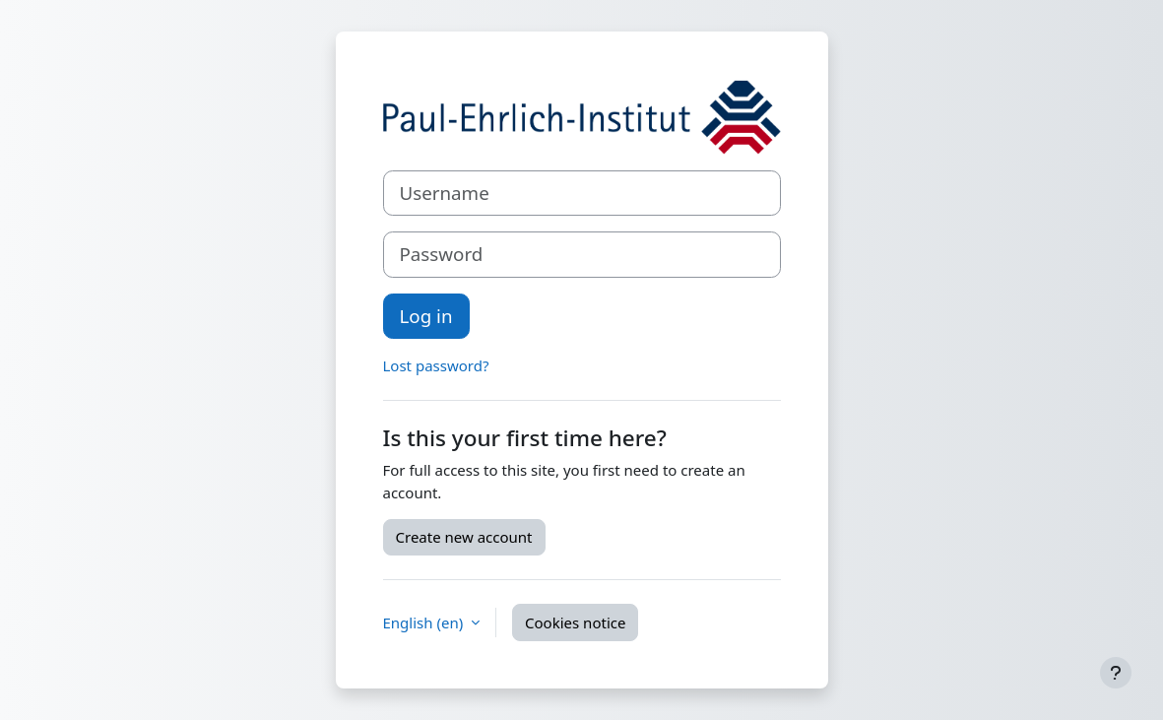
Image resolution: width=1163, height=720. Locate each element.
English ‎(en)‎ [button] (425, 622)
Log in (426, 315)
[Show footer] (1115, 672)
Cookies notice (575, 622)
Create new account (464, 537)
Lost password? (436, 365)
